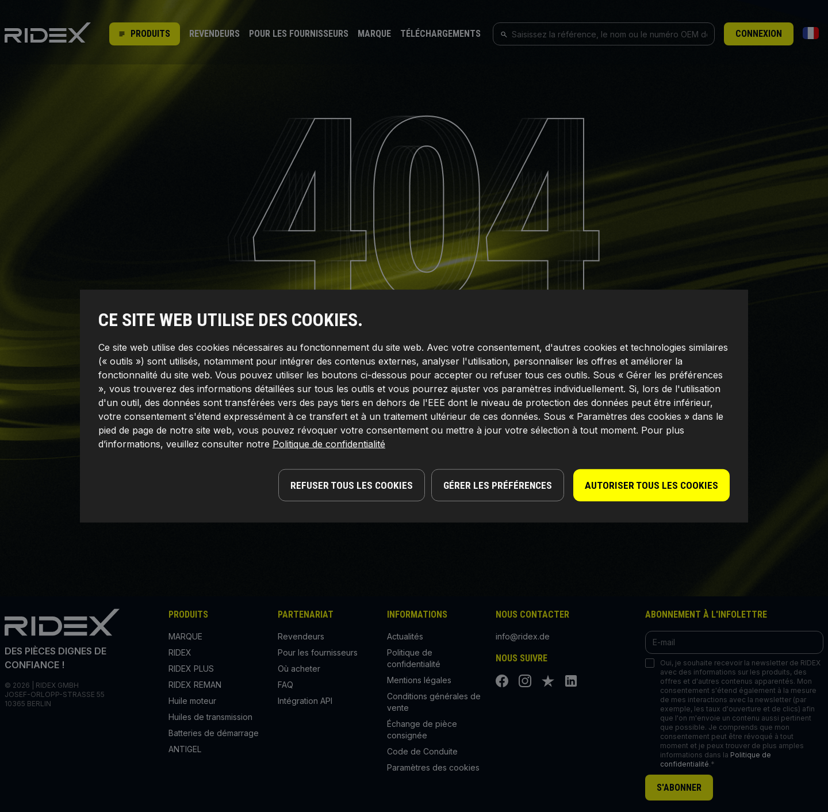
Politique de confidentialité (329, 445)
